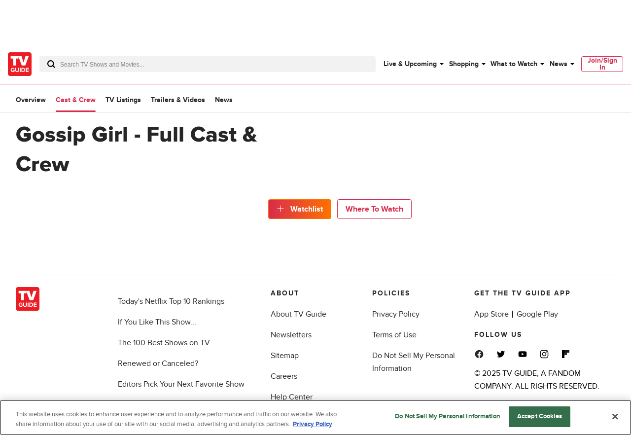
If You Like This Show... (157, 322)
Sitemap (285, 356)
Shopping (464, 64)
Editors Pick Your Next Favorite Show (181, 384)
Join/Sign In (602, 64)
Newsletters (291, 335)
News (558, 64)
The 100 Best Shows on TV (164, 343)
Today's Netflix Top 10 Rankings (171, 301)
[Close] (615, 417)
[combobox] (207, 64)
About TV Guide (298, 314)
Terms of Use (394, 335)
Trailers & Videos (178, 100)
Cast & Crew (76, 100)
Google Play (537, 314)
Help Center (292, 397)
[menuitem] (413, 64)
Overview (31, 100)
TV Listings (123, 100)
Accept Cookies (539, 418)
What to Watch (514, 64)
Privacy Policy (396, 314)
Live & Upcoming (410, 64)
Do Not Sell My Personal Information (447, 418)
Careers (284, 376)
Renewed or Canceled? (158, 363)
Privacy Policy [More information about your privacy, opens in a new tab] (312, 425)
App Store (491, 314)
